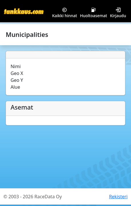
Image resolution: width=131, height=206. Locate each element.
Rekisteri (118, 196)
